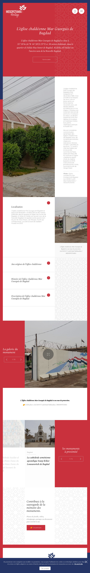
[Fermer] (85, 563)
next (20, 359)
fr (75, 11)
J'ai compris (45, 568)
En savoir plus (78, 564)
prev (7, 359)
